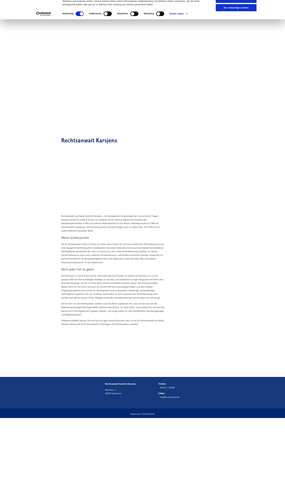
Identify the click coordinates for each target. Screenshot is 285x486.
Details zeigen (176, 30)
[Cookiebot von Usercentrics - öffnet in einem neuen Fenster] (43, 30)
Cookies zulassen (236, 7)
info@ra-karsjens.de (168, 397)
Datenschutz (149, 413)
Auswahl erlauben (236, 15)
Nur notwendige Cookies (236, 24)
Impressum (135, 413)
